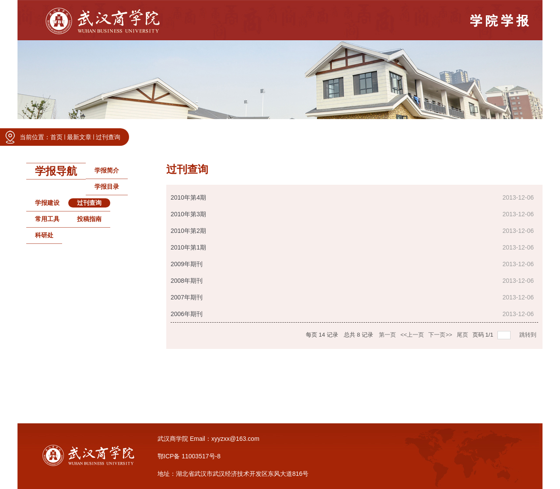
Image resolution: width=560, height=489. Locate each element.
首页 (56, 137)
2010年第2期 (188, 230)
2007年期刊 (187, 297)
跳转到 (528, 334)
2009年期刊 (187, 263)
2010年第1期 (188, 247)
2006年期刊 (187, 313)
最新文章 (79, 137)
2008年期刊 (187, 280)
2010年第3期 (188, 214)
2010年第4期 (188, 197)
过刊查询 (108, 137)
